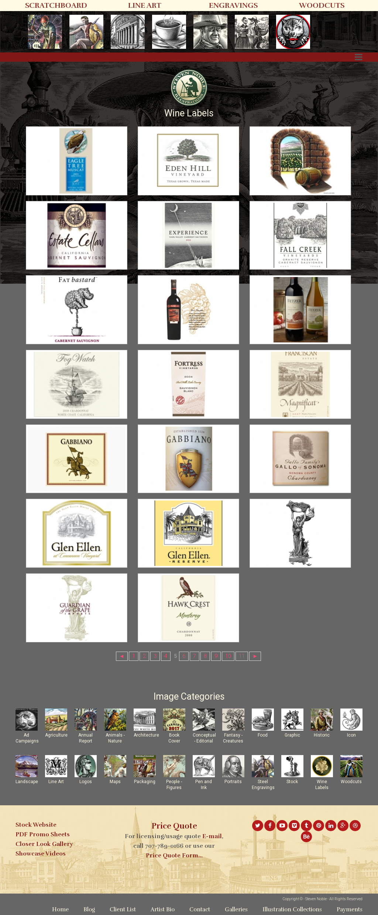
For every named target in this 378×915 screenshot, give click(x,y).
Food (263, 735)
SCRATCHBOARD (56, 5)
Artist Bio (163, 909)
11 (242, 656)
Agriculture (56, 735)
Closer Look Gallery (44, 844)
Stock (292, 781)
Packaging (144, 781)
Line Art (56, 781)
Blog (89, 909)
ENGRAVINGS (233, 5)
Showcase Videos (41, 853)
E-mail (212, 836)
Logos (85, 781)
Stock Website (36, 825)
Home (60, 909)
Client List (123, 909)
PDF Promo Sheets (43, 834)
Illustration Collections (292, 909)
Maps (115, 781)
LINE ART (144, 5)
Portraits (233, 781)
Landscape (27, 781)
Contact (199, 909)
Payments (349, 909)
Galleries (236, 909)
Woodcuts (351, 781)
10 (228, 656)
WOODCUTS (321, 5)
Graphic (292, 735)
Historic (322, 735)
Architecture (146, 735)
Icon (351, 735)
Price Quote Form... (174, 855)
